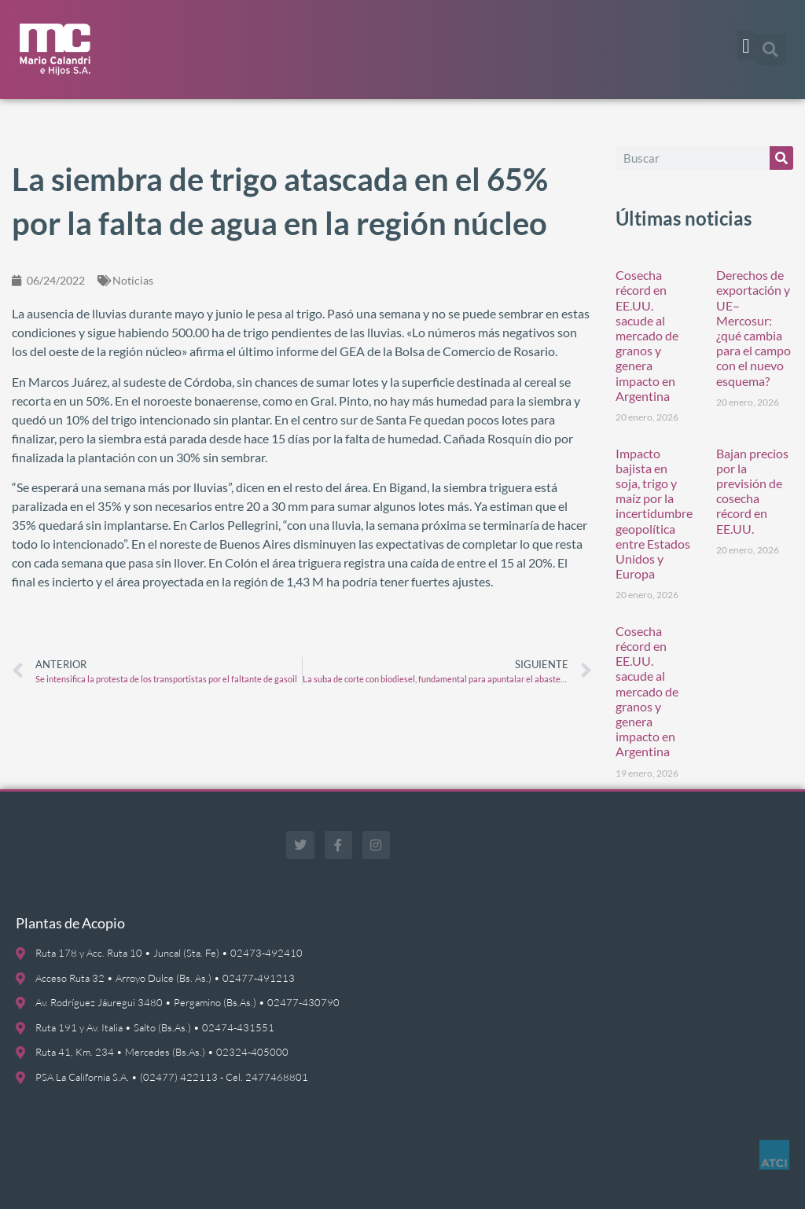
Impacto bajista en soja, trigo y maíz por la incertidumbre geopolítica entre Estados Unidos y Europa (654, 514)
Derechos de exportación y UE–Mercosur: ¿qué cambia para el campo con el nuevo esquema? (753, 327)
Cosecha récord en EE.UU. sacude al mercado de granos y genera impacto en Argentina (647, 335)
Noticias (132, 280)
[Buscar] (781, 158)
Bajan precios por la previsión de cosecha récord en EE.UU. (752, 491)
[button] (746, 46)
